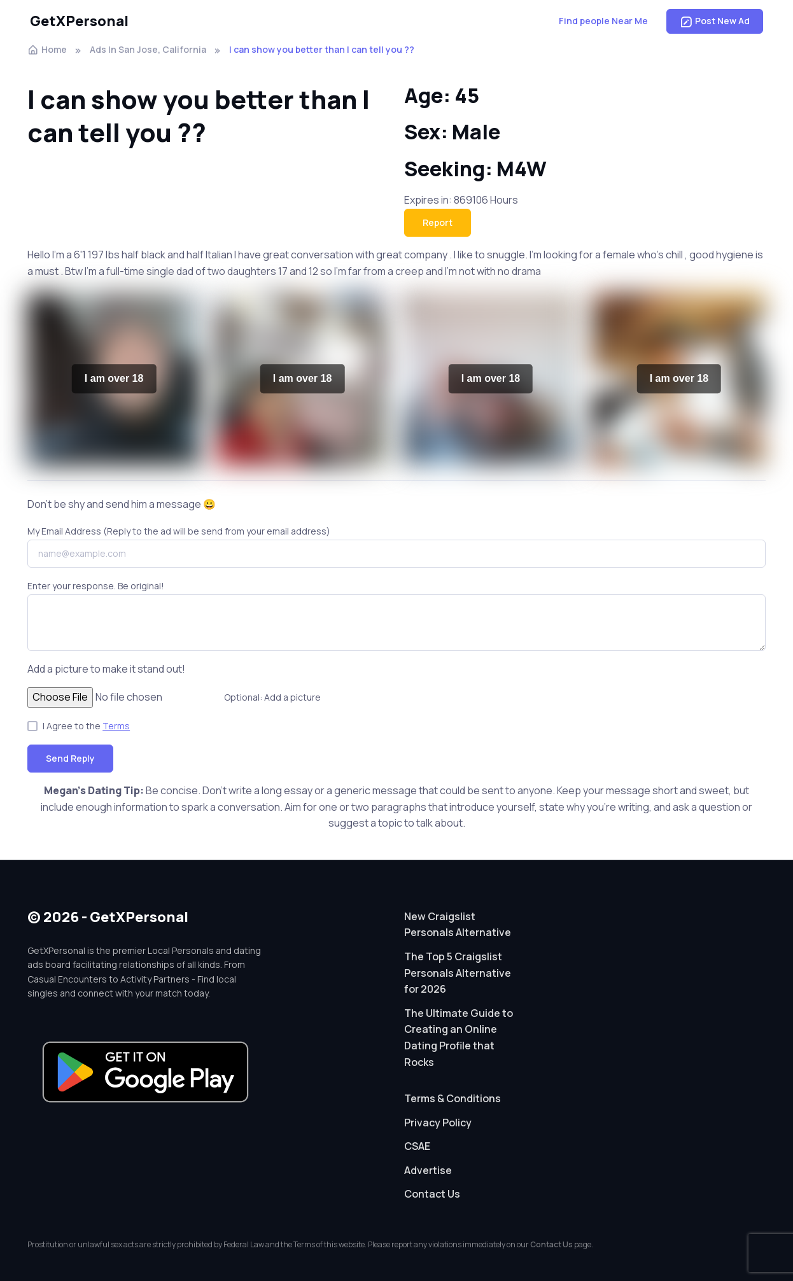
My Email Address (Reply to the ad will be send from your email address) (178, 531)
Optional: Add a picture (272, 697)
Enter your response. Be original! (95, 586)
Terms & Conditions (452, 1098)
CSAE (417, 1146)
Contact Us (432, 1194)
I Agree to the (86, 726)
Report (438, 222)
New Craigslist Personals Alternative (457, 924)
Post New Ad (715, 21)
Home (47, 49)
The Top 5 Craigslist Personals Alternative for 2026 (457, 972)
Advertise (428, 1170)
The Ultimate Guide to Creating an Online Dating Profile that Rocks (458, 1037)
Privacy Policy (438, 1123)
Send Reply (70, 758)
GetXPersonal (79, 21)
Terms (116, 726)
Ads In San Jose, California (148, 49)
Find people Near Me (603, 21)
